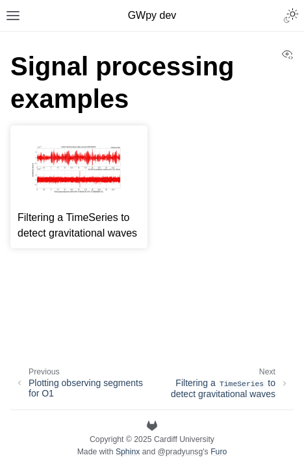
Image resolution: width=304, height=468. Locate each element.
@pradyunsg (180, 451)
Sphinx (128, 451)
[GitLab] (152, 426)
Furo (218, 451)
